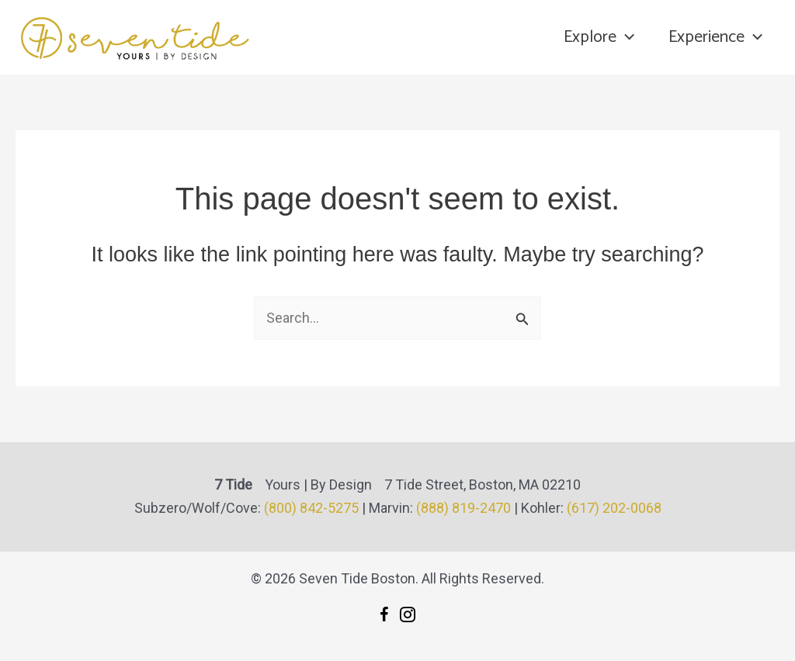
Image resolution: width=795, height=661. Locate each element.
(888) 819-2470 (463, 508)
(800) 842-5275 (311, 508)
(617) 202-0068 (614, 508)
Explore (599, 37)
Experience (715, 37)
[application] (625, 37)
